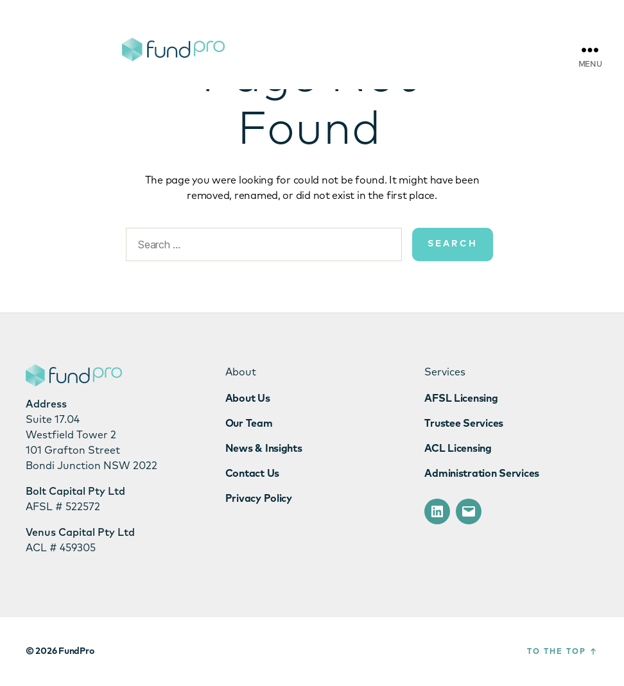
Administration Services (481, 473)
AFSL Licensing (461, 398)
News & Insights (263, 448)
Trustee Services (463, 423)
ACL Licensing (458, 448)
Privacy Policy (258, 498)
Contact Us (252, 473)
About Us (247, 398)
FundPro (76, 651)
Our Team (249, 423)
